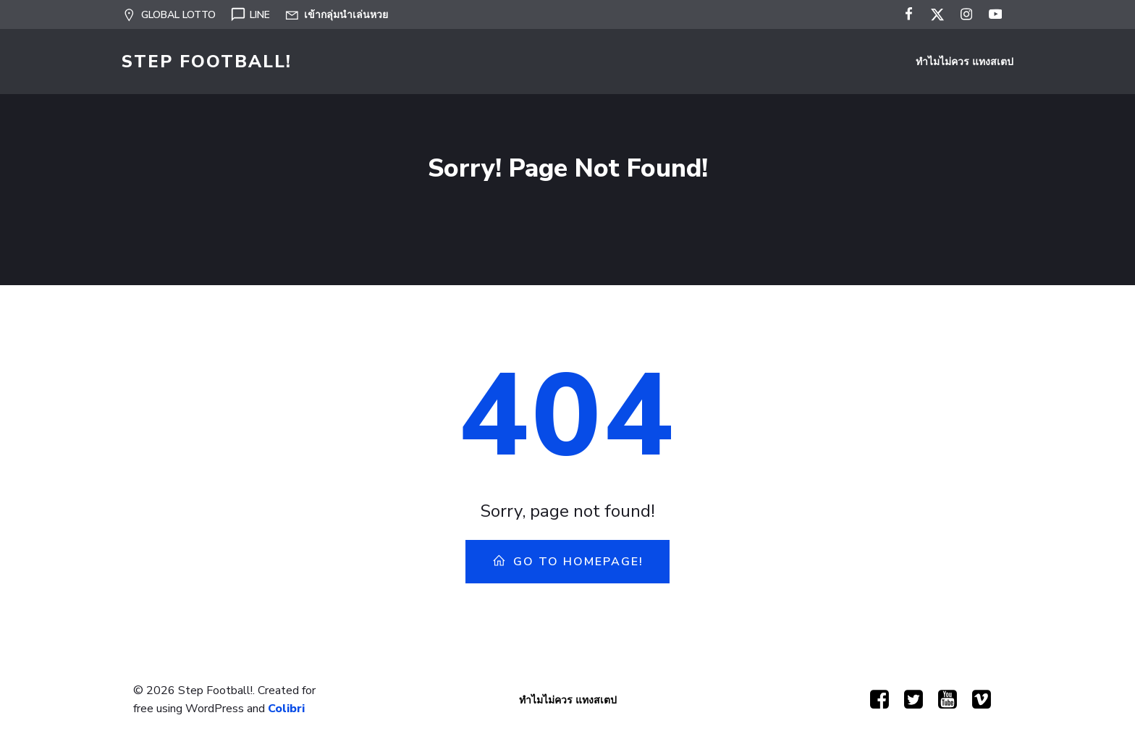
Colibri (286, 709)
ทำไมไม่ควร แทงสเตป (964, 62)
